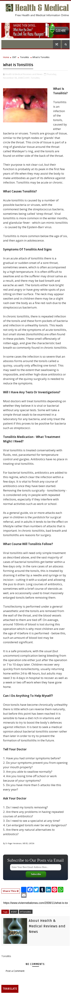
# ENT (14, 911)
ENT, (28, 77)
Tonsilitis (24, 57)
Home (6, 57)
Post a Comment (15, 971)
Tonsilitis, (35, 77)
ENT (14, 57)
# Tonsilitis (25, 911)
